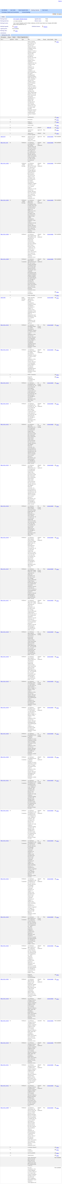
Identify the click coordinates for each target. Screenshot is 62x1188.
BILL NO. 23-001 (5, 979)
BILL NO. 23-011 (5, 1065)
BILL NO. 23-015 (5, 424)
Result (44, 39)
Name (16, 39)
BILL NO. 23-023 (5, 917)
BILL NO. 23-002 (5, 163)
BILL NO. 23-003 (5, 200)
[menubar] (14, 37)
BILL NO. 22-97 (4, 142)
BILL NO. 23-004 (5, 234)
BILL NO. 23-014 (5, 383)
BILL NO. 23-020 (5, 733)
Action (39, 39)
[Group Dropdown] (9, 37)
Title (29, 39)
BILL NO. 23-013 (5, 325)
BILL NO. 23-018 (5, 631)
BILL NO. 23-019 (5, 681)
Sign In (60, 1)
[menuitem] (3, 37)
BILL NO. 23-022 (5, 840)
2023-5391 (3, 297)
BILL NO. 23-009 (5, 1107)
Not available (15, 28)
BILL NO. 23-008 (5, 259)
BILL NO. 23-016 (5, 506)
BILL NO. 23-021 (5, 780)
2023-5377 (3, 136)
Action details (50, 136)
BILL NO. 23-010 (5, 998)
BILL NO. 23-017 (5, 569)
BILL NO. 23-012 (5, 1085)
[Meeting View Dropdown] (22, 37)
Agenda (15, 26)
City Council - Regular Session (20, 18)
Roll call (49, 127)
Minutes (45, 26)
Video (16, 31)
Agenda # (12, 39)
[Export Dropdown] (14, 37)
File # (2, 39)
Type (23, 39)
